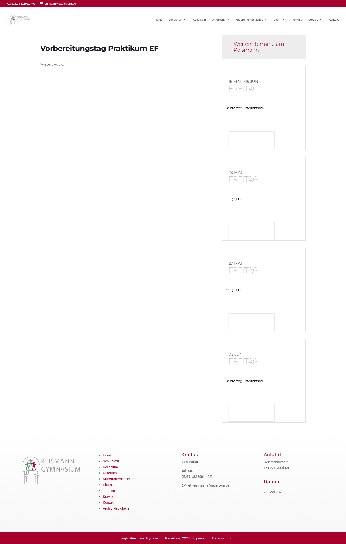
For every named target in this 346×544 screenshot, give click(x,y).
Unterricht (218, 19)
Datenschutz (221, 538)
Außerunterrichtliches (249, 19)
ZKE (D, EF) (232, 199)
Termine (297, 19)
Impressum (200, 538)
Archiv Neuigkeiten (117, 508)
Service (313, 19)
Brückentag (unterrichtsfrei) (244, 108)
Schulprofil (175, 19)
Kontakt (334, 19)
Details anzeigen (251, 140)
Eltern (277, 19)
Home (159, 19)
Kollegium (199, 19)
